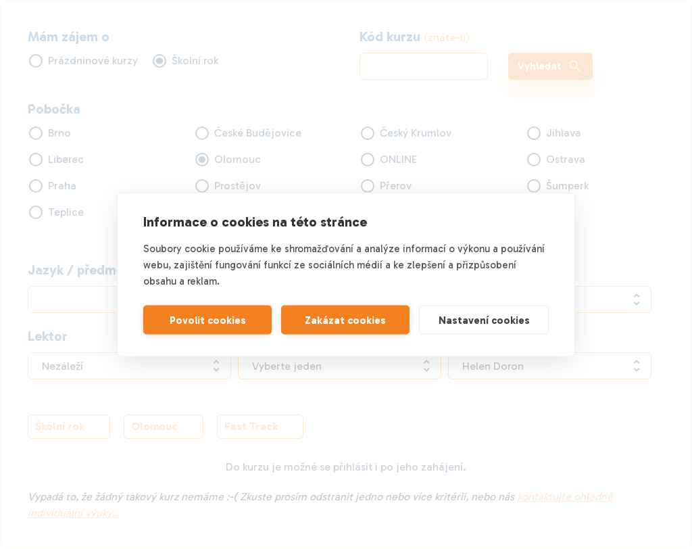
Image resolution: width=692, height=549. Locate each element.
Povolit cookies (208, 320)
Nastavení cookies (484, 320)
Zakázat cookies (345, 320)
